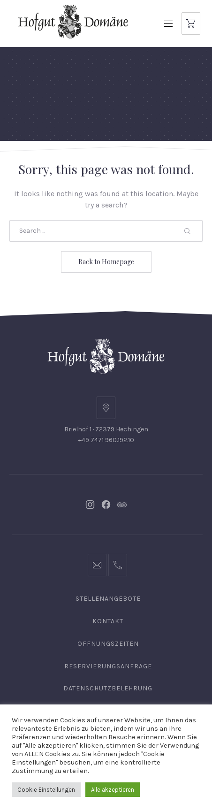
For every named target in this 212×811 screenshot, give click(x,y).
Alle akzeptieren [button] (112, 789)
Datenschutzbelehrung (107, 688)
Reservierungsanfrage (108, 666)
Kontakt (107, 621)
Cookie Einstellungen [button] (46, 789)
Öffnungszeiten (108, 644)
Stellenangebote (108, 599)
